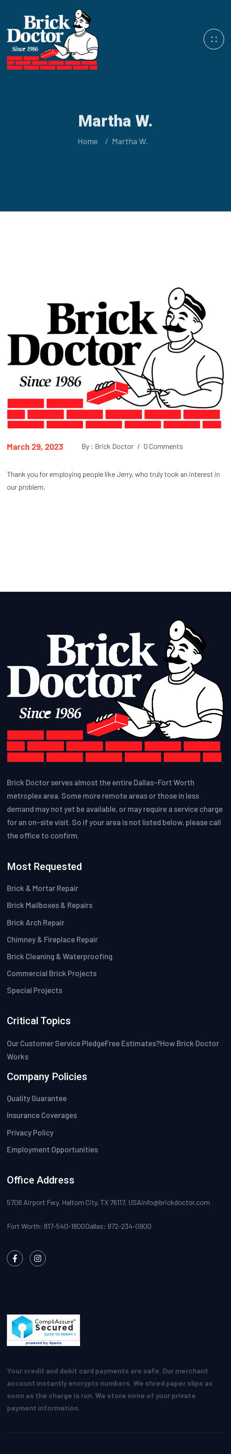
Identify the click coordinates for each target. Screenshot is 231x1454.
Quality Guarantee (37, 1098)
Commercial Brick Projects (52, 973)
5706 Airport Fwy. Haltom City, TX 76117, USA (74, 1202)
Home (86, 141)
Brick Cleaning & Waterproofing (60, 956)
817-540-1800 (64, 1226)
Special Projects (34, 990)
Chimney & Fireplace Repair (52, 939)
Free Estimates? (132, 1043)
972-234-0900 (129, 1226)
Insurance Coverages (42, 1114)
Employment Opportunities (52, 1149)
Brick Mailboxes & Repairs (49, 904)
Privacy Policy (31, 1132)
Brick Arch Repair (35, 922)
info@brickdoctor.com (175, 1202)
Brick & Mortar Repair (42, 887)
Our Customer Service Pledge (56, 1043)
